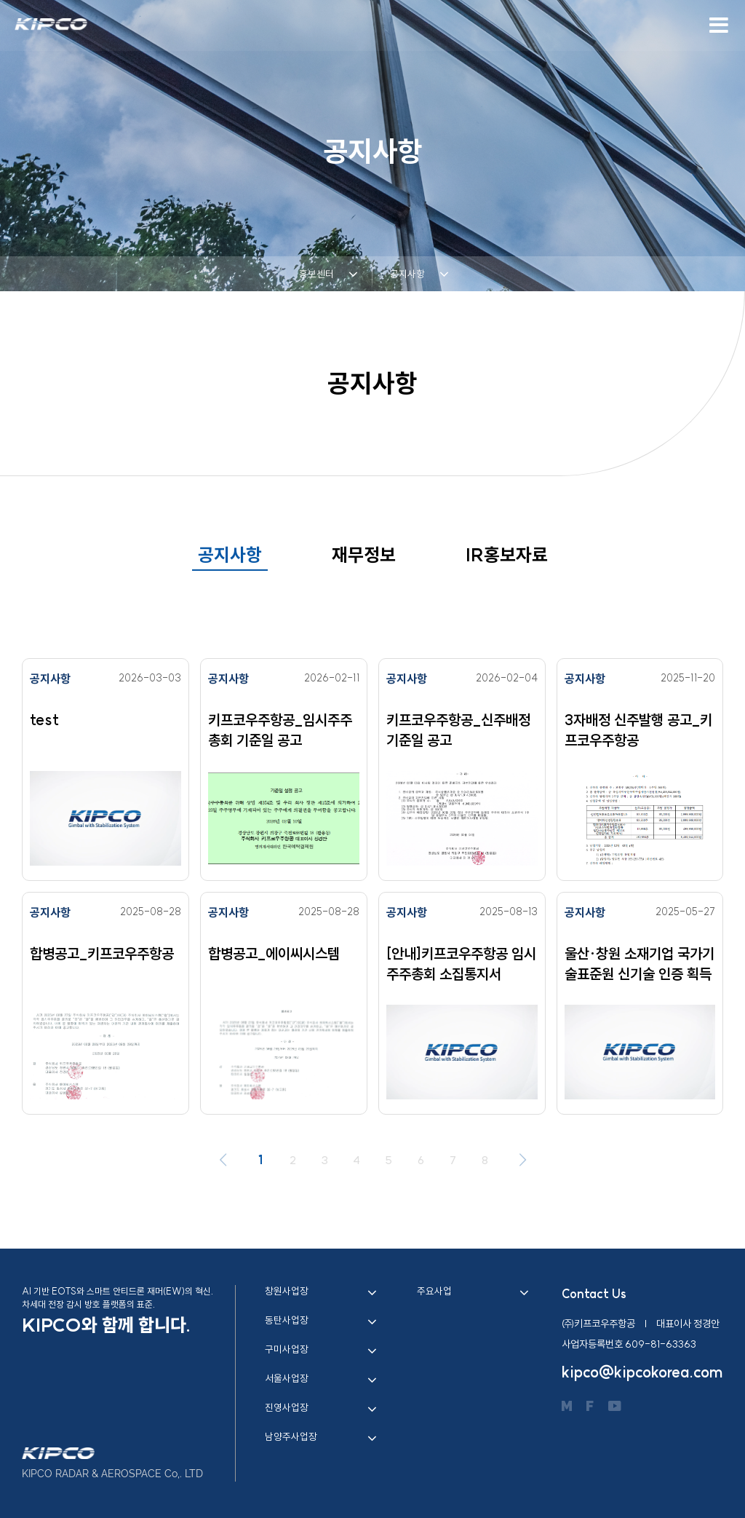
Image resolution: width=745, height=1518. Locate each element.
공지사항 (230, 554)
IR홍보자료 (507, 554)
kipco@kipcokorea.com (642, 1372)
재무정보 (364, 554)
